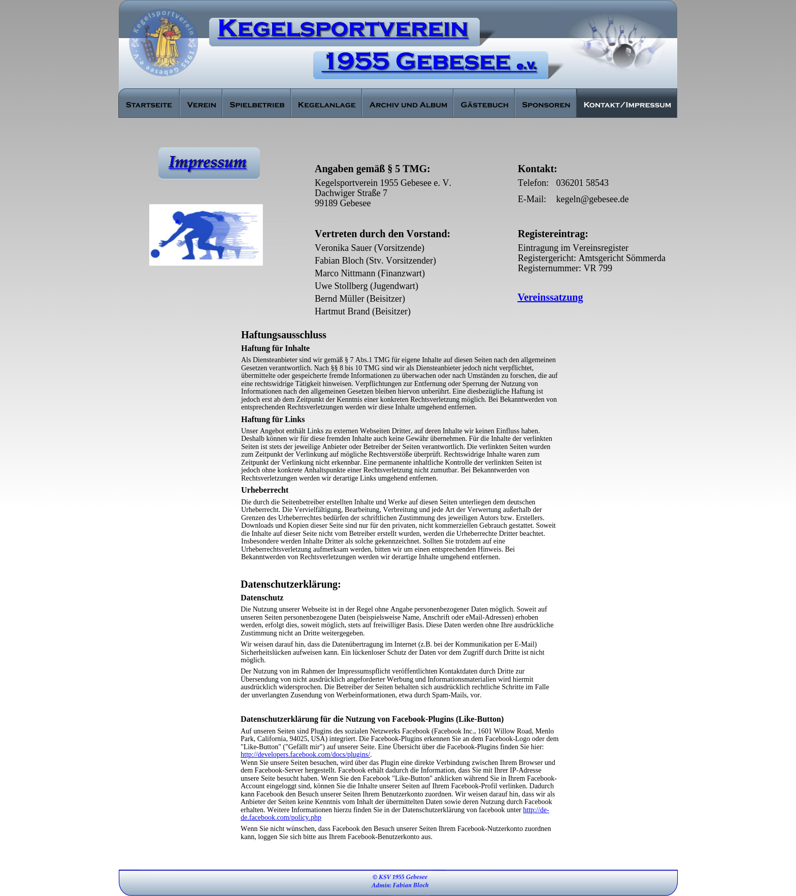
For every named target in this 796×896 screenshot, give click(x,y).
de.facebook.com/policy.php (281, 817)
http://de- (536, 810)
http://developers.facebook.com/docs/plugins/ (305, 754)
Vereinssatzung (550, 297)
